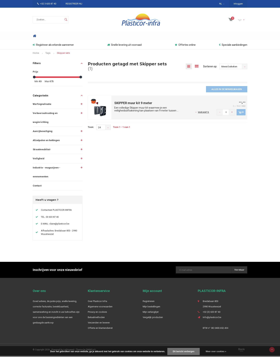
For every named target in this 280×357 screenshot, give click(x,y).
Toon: (91, 128)
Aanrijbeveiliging (42, 132)
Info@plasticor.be (212, 318)
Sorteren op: (210, 67)
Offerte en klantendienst (100, 329)
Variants (203, 113)
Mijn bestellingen (151, 307)
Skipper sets (63, 54)
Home (34, 37)
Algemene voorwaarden (100, 307)
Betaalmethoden (96, 318)
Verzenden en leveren (99, 323)
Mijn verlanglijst (151, 313)
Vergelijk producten (153, 318)
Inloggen (238, 3)
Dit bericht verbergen (183, 351)
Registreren (148, 302)
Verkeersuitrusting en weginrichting (45, 118)
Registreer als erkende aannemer (53, 46)
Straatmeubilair (42, 150)
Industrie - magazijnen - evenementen (46, 173)
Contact (37, 186)
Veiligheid (38, 159)
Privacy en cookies (97, 313)
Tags (47, 54)
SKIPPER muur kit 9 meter (133, 104)
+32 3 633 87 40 (46, 3)
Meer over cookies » (216, 351)
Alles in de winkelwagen (226, 90)
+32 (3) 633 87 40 (211, 313)
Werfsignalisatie (42, 105)
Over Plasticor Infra (97, 302)
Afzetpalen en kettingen (46, 141)
